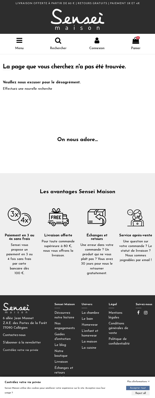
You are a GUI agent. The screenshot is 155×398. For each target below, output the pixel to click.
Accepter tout (138, 388)
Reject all (140, 393)
